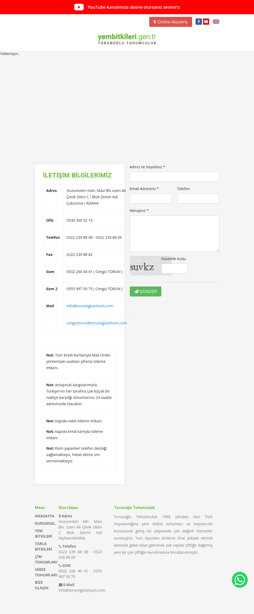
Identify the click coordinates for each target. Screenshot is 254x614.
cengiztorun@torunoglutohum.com (97, 322)
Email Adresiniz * (144, 188)
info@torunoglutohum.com (90, 305)
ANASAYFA (44, 515)
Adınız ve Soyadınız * (147, 166)
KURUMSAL (45, 523)
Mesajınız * (139, 210)
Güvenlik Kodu (173, 258)
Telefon (183, 188)
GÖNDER (145, 291)
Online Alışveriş (170, 22)
